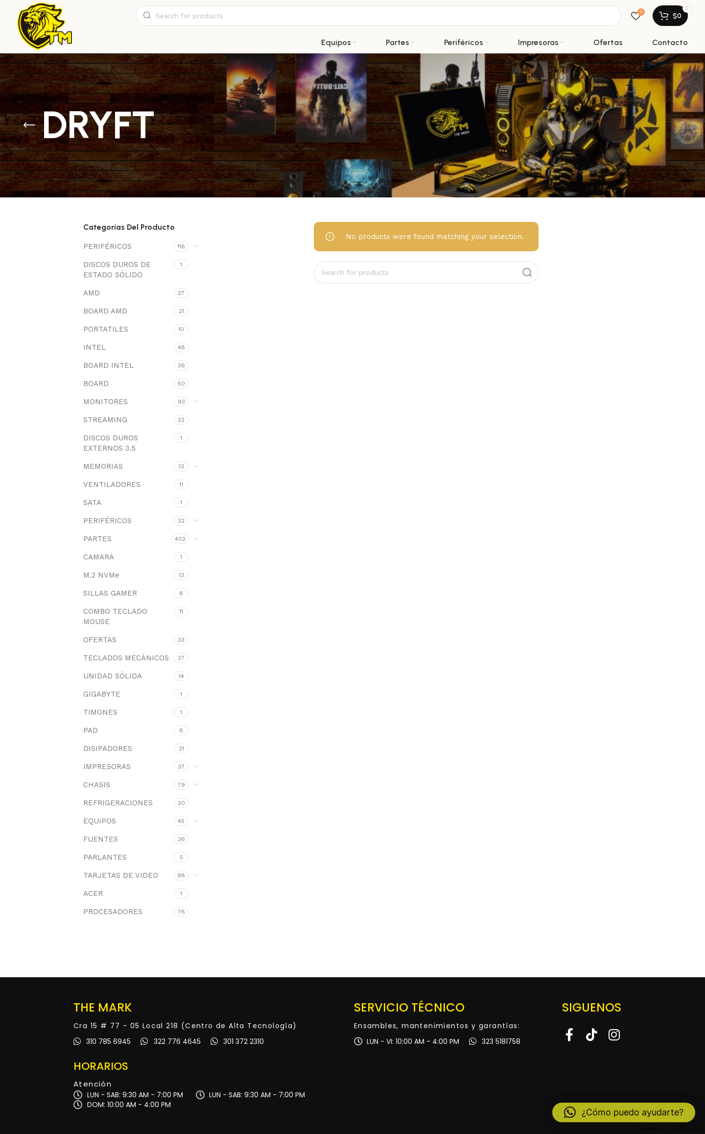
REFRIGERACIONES (118, 802)
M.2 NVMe (101, 575)
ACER (93, 893)
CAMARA (98, 557)
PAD (90, 730)
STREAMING (105, 419)
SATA (92, 502)
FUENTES (100, 839)
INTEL (94, 347)
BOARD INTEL (108, 365)
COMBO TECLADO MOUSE (115, 616)
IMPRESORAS (107, 766)
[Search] (378, 15)
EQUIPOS (99, 821)
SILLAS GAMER (110, 593)
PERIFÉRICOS (107, 246)
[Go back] (29, 125)
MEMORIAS (103, 466)
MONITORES (105, 401)
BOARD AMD (105, 311)
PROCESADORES (112, 911)
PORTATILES (105, 329)
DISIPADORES (107, 748)
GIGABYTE (101, 694)
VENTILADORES (112, 484)
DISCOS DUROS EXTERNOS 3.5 (110, 443)
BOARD (96, 383)
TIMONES (100, 712)
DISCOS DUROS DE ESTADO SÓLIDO (117, 269)
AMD (91, 293)
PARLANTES (105, 857)
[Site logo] (44, 15)
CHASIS (96, 784)
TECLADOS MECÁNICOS (126, 657)
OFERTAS (100, 639)
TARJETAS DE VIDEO (120, 875)
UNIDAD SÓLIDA (112, 676)
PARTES (97, 538)
